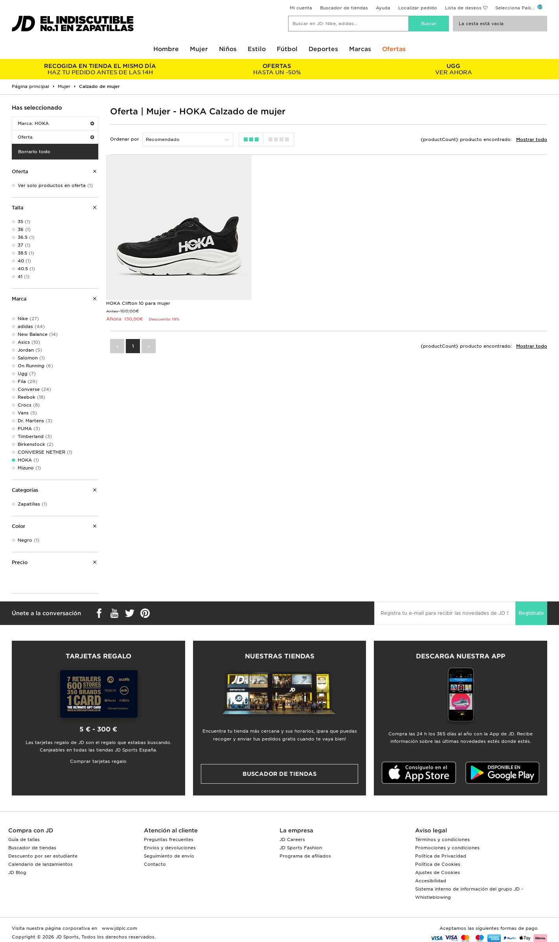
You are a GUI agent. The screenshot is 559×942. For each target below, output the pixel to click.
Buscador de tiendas (344, 8)
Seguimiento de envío (169, 856)
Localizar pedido (417, 8)
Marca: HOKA (56, 123)
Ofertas (394, 49)
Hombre (166, 49)
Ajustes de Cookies (437, 872)
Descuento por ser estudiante (42, 856)
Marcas (360, 49)
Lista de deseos (463, 8)
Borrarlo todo (34, 151)
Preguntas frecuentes (168, 839)
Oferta (56, 137)
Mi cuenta (301, 8)
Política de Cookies (437, 864)
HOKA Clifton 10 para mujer (138, 303)
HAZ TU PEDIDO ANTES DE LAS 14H (100, 69)
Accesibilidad (430, 880)
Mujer (199, 49)
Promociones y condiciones (447, 847)
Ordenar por (124, 139)
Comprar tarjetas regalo (98, 761)
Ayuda (383, 8)
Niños (228, 49)
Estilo (257, 49)
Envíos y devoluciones (170, 847)
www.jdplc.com (118, 928)
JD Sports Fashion (301, 847)
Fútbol (287, 49)
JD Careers (292, 839)
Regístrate (531, 613)
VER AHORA (453, 69)
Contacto (155, 864)
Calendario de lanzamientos (40, 864)
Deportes (323, 49)
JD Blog (17, 872)
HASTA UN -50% (276, 69)
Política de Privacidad (440, 856)
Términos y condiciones (442, 839)
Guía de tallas (24, 839)
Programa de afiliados (305, 856)
